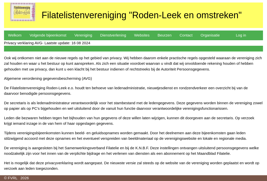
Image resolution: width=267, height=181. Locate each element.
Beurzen (164, 35)
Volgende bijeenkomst (48, 35)
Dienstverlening (113, 35)
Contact (186, 35)
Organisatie (210, 35)
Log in (241, 35)
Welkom (15, 35)
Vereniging (83, 35)
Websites (141, 35)
